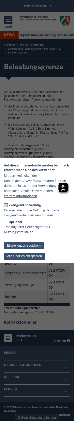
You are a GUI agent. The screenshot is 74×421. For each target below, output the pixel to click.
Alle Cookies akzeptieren (24, 256)
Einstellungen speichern (24, 245)
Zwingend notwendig (25, 205)
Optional (15, 222)
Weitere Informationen (20, 196)
